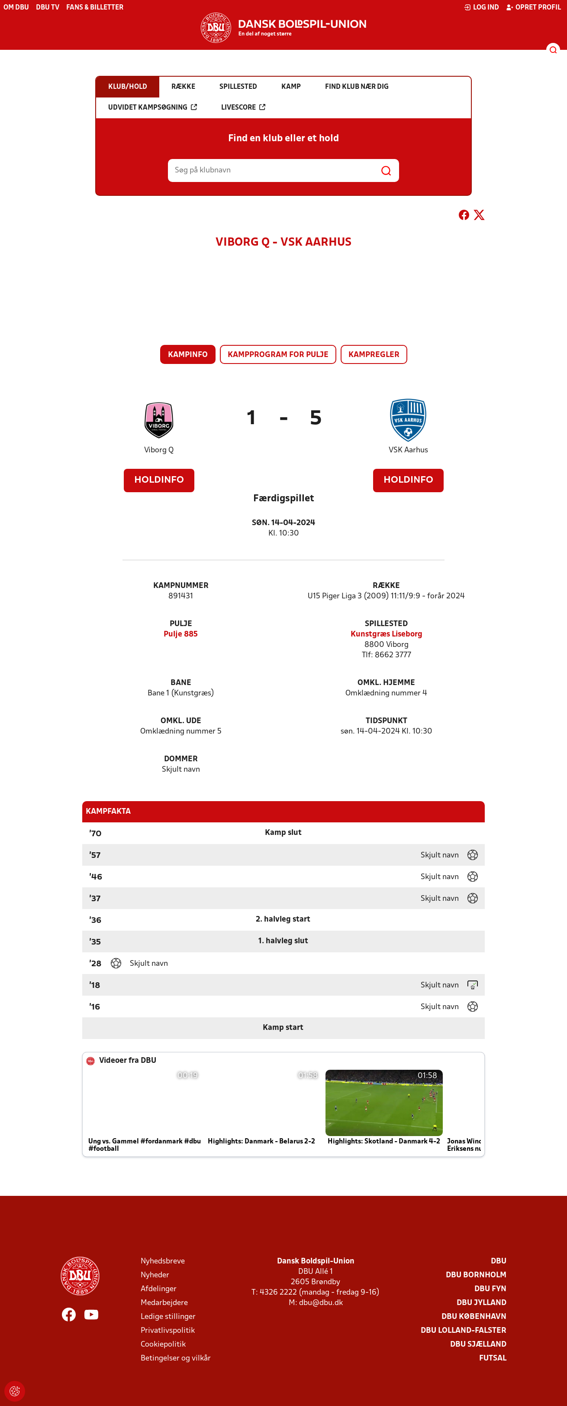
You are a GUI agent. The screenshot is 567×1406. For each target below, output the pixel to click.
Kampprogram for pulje (278, 355)
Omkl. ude (181, 721)
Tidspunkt (386, 721)
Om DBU (16, 8)
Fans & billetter (94, 8)
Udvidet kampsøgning (152, 107)
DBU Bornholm (476, 1275)
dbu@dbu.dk (321, 1303)
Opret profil (533, 7)
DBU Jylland (481, 1303)
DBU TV (47, 8)
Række (386, 586)
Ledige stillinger (168, 1317)
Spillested (386, 624)
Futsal (492, 1358)
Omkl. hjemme (386, 683)
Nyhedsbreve (163, 1261)
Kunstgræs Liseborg (386, 634)
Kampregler (373, 355)
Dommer (181, 759)
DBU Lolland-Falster (463, 1331)
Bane (181, 683)
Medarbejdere (164, 1303)
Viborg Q (159, 450)
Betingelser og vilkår (176, 1358)
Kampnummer (181, 586)
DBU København (473, 1317)
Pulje (181, 624)
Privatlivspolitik (168, 1331)
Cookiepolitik (163, 1344)
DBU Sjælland (478, 1344)
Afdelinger (159, 1289)
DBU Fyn (490, 1289)
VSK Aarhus (408, 450)
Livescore (243, 107)
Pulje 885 (181, 634)
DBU (498, 1261)
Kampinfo (188, 355)
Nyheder (155, 1275)
